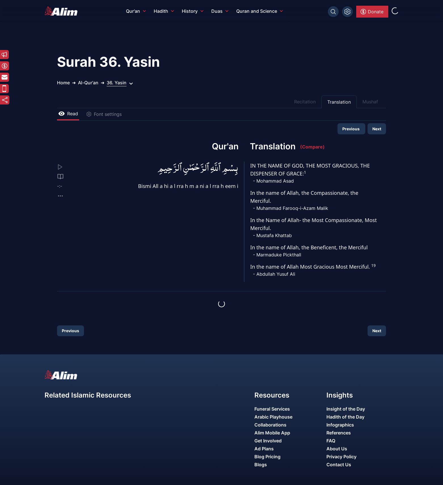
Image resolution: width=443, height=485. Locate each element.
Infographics (340, 425)
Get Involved (268, 441)
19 (373, 265)
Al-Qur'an (88, 82)
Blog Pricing (267, 456)
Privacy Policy (341, 456)
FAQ (330, 441)
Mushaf (370, 101)
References (338, 433)
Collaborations (270, 425)
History (192, 11)
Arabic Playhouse (273, 417)
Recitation (305, 101)
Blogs (260, 464)
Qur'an (136, 11)
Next (376, 128)
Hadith (164, 11)
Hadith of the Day (345, 417)
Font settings (104, 114)
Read (68, 113)
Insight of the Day (345, 409)
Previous (351, 128)
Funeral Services (272, 409)
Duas (219, 11)
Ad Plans (264, 448)
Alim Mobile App (272, 433)
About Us (336, 448)
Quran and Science (259, 11)
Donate (371, 11)
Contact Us (338, 464)
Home (63, 82)
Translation (339, 102)
